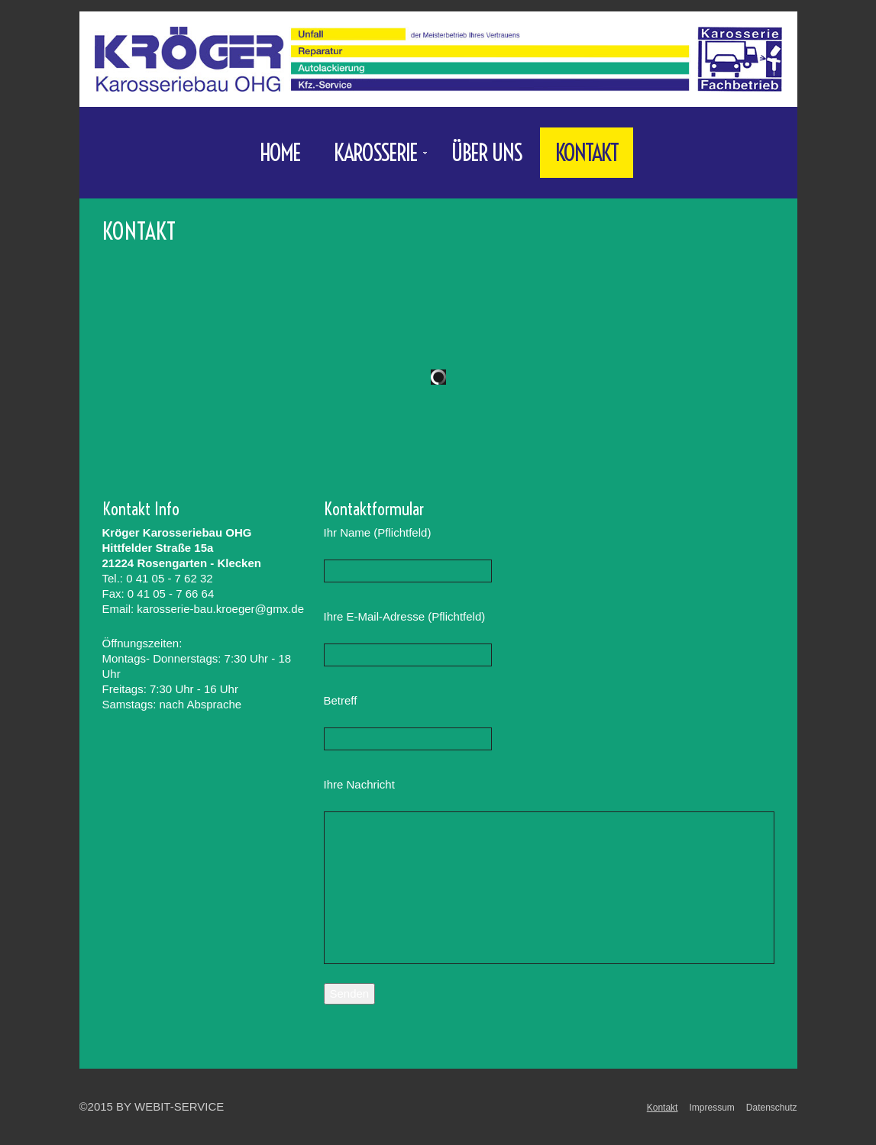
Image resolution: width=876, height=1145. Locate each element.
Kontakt (586, 152)
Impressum (711, 1107)
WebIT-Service (179, 1106)
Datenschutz (771, 1107)
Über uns (486, 152)
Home (280, 152)
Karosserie (373, 157)
